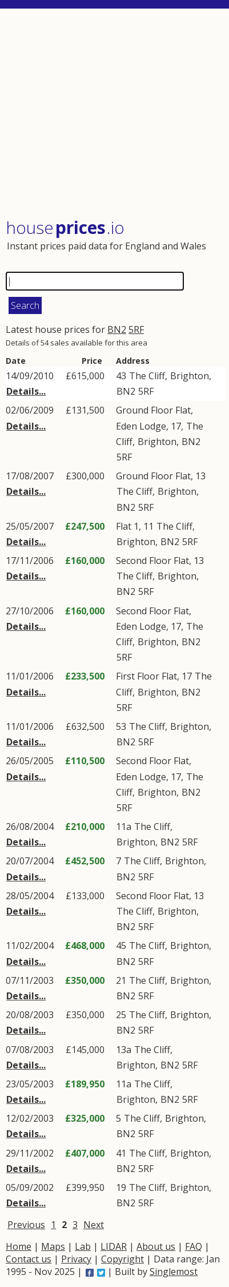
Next (93, 1224)
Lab (83, 1246)
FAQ (193, 1246)
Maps (53, 1246)
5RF (136, 329)
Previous (26, 1224)
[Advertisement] (116, 114)
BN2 (116, 329)
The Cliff (147, 376)
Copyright (122, 1259)
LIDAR (114, 1246)
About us (155, 1246)
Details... (26, 391)
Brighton (189, 376)
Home (18, 1246)
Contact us (28, 1259)
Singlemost (174, 1271)
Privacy (76, 1259)
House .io (65, 227)
